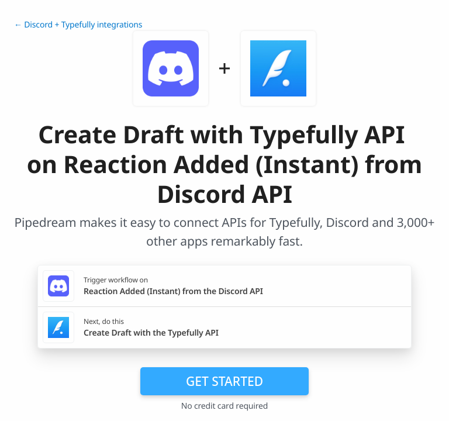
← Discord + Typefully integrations (78, 24)
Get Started (224, 381)
